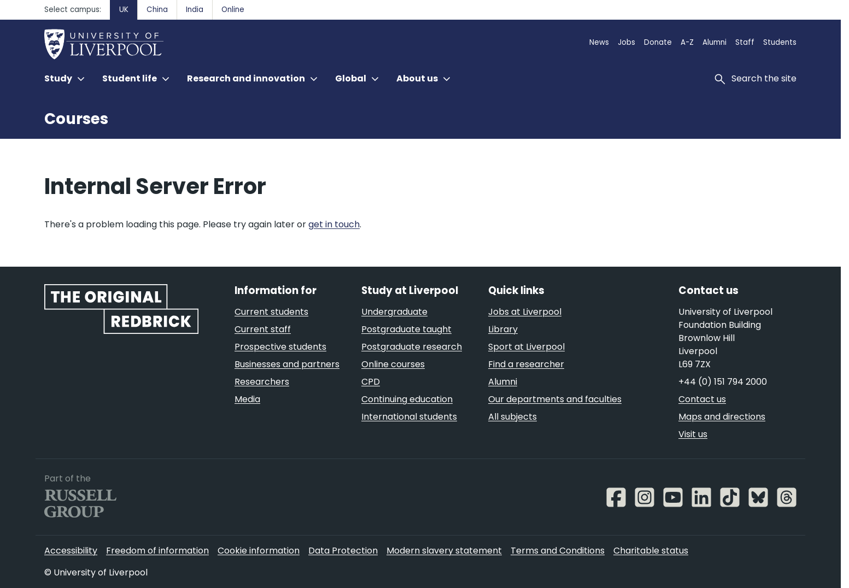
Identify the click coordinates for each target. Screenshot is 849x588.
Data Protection (343, 550)
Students (780, 42)
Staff (744, 42)
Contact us (702, 399)
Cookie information (259, 550)
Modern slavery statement (444, 550)
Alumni (714, 42)
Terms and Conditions (558, 550)
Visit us (692, 434)
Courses (76, 119)
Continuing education (407, 399)
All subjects (512, 416)
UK (123, 9)
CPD (370, 381)
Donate (658, 42)
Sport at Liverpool (526, 346)
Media (247, 399)
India (194, 9)
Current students (271, 311)
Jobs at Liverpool (524, 311)
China (157, 9)
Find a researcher (526, 364)
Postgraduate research (411, 346)
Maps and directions (721, 416)
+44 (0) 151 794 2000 (722, 381)
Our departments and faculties (555, 399)
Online (232, 9)
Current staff (263, 329)
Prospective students (280, 346)
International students (409, 416)
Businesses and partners (287, 364)
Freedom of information (157, 550)
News (599, 42)
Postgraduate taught (406, 329)
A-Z (687, 42)
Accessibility (70, 550)
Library (503, 329)
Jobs (626, 42)
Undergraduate (394, 311)
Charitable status (650, 550)
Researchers (262, 381)
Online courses (393, 364)
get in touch (334, 224)
